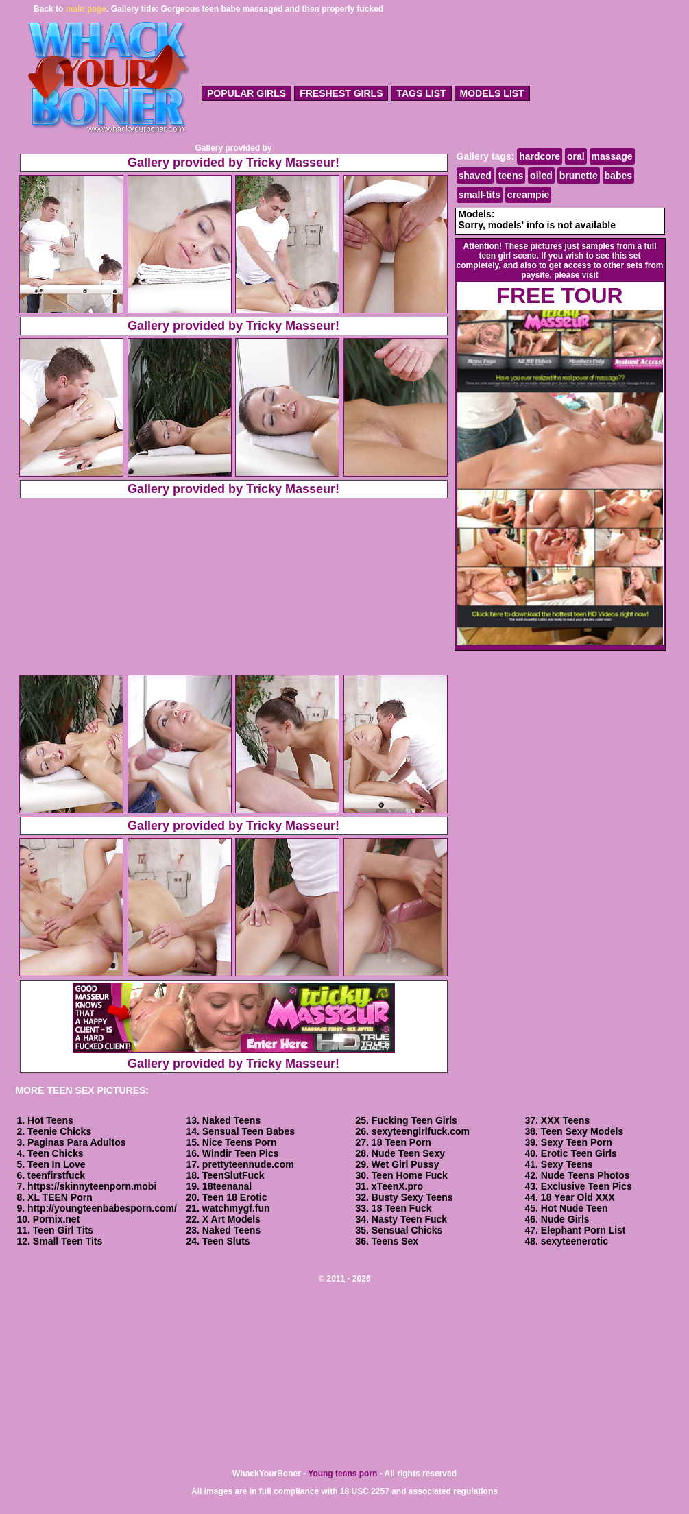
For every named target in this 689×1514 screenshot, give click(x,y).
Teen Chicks (55, 1153)
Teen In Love (56, 1164)
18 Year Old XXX (578, 1197)
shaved (475, 175)
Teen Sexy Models (582, 1131)
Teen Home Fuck (410, 1175)
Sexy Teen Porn (576, 1142)
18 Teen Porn (401, 1142)
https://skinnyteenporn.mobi (91, 1186)
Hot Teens (50, 1120)
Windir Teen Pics (240, 1153)
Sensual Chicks (407, 1230)
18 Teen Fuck (402, 1208)
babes (618, 175)
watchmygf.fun (236, 1208)
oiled (541, 175)
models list (492, 93)
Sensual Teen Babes (248, 1131)
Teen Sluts (226, 1241)
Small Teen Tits (67, 1241)
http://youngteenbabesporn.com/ (102, 1208)
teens (511, 175)
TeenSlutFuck (233, 1175)
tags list (421, 93)
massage (612, 156)
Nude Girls (565, 1219)
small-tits (479, 194)
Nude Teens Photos (585, 1175)
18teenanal (227, 1186)
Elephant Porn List (583, 1230)
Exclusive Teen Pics (586, 1186)
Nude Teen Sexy (408, 1153)
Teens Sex (395, 1241)
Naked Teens (231, 1120)
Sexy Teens (567, 1164)
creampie (528, 194)
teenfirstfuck (56, 1175)
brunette (578, 175)
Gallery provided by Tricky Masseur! (233, 162)
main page (86, 9)
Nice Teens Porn (239, 1142)
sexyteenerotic (574, 1241)
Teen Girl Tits (63, 1230)
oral (576, 156)
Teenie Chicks (59, 1131)
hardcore (539, 156)
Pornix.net (56, 1219)
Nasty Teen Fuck (409, 1219)
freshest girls (341, 93)
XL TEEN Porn (60, 1197)
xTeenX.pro (397, 1186)
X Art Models (231, 1219)
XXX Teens (565, 1120)
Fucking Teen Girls (414, 1120)
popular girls (246, 93)
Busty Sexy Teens (412, 1197)
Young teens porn (342, 1473)
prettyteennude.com (248, 1164)
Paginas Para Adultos (76, 1142)
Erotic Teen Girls (579, 1153)
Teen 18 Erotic (234, 1197)
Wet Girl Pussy (405, 1164)
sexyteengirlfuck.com (421, 1131)
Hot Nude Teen (574, 1208)
